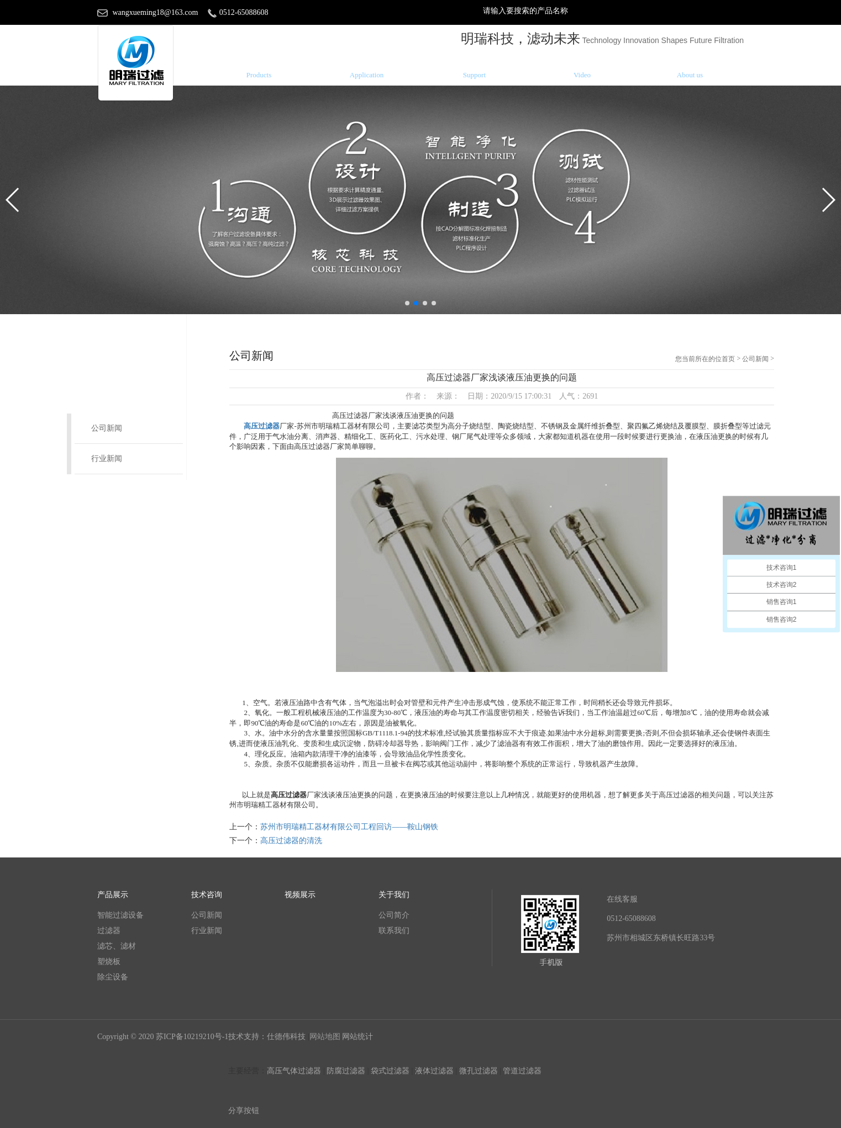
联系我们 (394, 930)
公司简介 (394, 915)
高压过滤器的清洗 (291, 840)
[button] (407, 303)
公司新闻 (106, 428)
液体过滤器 (434, 1071)
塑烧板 (108, 961)
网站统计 (357, 1036)
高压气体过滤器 (294, 1071)
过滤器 (108, 930)
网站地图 (324, 1036)
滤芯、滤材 (116, 946)
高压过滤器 (262, 426)
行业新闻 (106, 458)
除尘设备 (112, 977)
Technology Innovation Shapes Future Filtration (663, 40)
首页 (728, 359)
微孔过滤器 (478, 1071)
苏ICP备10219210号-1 (192, 1036)
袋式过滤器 (390, 1071)
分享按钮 (243, 1110)
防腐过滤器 (346, 1071)
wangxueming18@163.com (155, 12)
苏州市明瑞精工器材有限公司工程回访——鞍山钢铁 (349, 827)
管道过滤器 (522, 1071)
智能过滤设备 (120, 915)
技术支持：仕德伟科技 (268, 1036)
